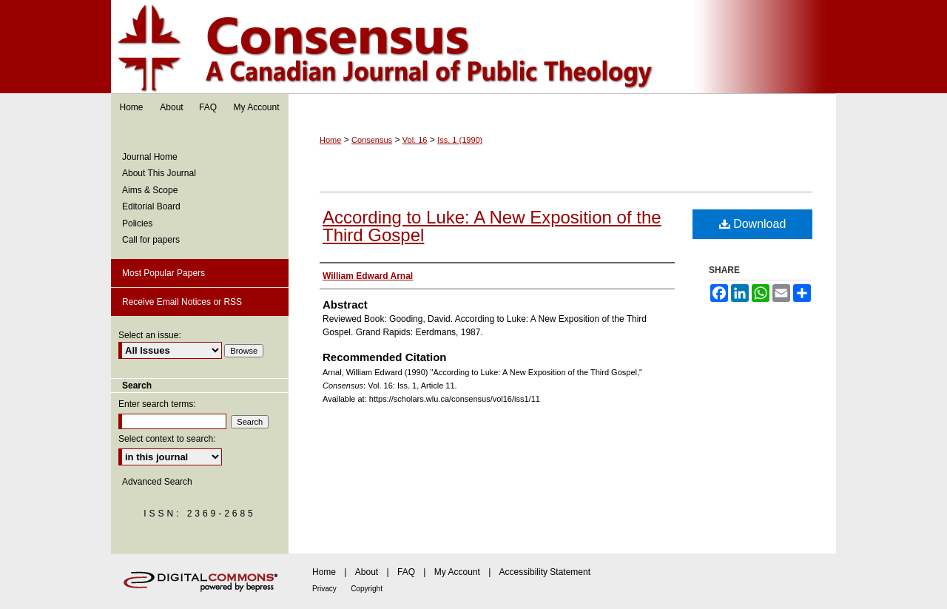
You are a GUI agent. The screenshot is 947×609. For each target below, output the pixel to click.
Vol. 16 (415, 139)
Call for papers (151, 240)
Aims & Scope (150, 190)
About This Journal (159, 173)
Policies (137, 223)
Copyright (366, 589)
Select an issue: (149, 335)
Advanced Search (157, 482)
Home (330, 139)
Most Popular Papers (163, 273)
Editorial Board (151, 206)
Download (752, 224)
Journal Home (150, 157)
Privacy (324, 589)
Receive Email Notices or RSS (182, 302)
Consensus (473, 47)
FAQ (406, 572)
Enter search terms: (157, 404)
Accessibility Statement (544, 572)
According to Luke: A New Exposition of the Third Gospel (492, 226)
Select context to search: (166, 439)
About (366, 572)
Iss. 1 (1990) (459, 139)
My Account (457, 572)
